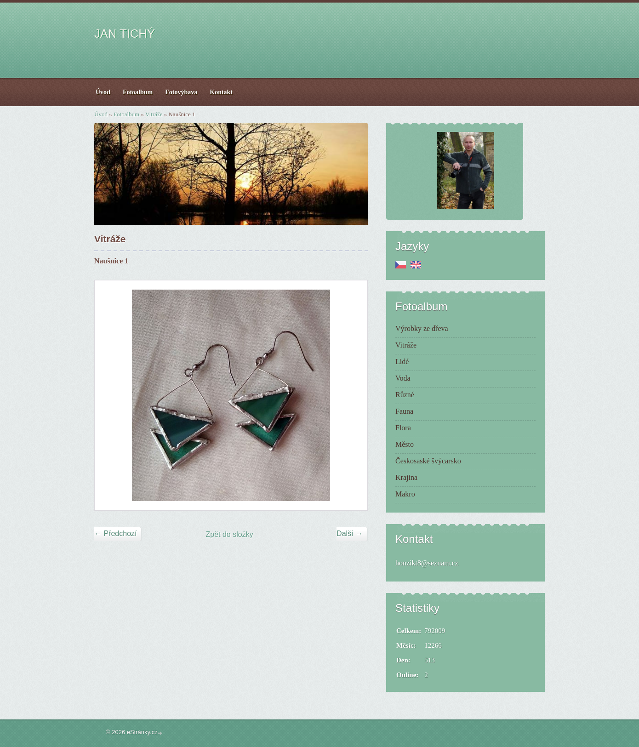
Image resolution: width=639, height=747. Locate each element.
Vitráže (153, 114)
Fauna (404, 411)
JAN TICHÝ (124, 33)
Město (404, 444)
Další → (350, 533)
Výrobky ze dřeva (421, 328)
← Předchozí (115, 533)
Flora (403, 428)
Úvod (101, 114)
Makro (405, 494)
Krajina (406, 477)
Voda (403, 378)
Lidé (402, 361)
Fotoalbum (126, 114)
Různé (404, 395)
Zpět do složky (229, 534)
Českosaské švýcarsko (428, 461)
